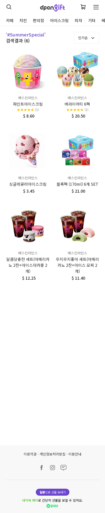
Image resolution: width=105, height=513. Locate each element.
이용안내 (74, 454)
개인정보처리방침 (52, 454)
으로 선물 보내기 (53, 492)
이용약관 (30, 454)
